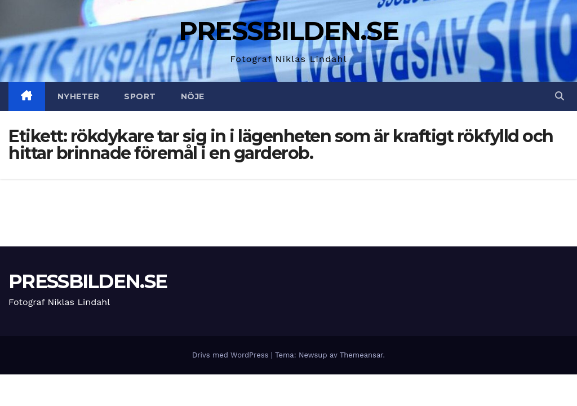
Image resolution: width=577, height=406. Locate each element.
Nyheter (78, 96)
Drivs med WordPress (231, 355)
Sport (140, 96)
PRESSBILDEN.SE (288, 31)
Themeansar (361, 355)
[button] (559, 96)
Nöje (193, 96)
